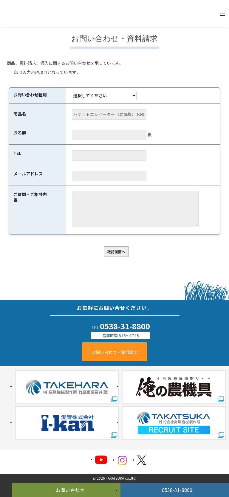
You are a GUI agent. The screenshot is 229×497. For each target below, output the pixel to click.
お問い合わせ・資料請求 (114, 352)
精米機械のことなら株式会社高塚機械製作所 (28, 13)
